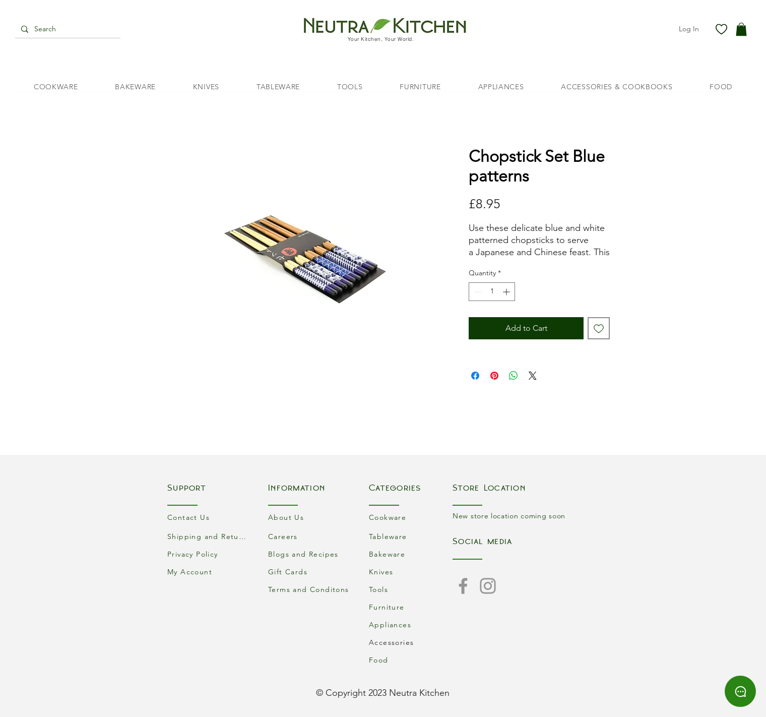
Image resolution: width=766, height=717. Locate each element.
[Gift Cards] (310, 571)
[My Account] (209, 571)
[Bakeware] (411, 554)
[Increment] (507, 292)
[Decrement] (476, 292)
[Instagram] (487, 585)
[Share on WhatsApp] (513, 376)
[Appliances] (411, 624)
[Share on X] (533, 376)
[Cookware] (411, 517)
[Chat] (740, 691)
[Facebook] (463, 585)
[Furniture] (411, 607)
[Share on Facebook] (475, 376)
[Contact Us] (209, 517)
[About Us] (310, 517)
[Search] (66, 29)
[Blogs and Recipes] (310, 554)
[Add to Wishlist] (599, 328)
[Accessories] (411, 642)
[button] (741, 29)
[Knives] (411, 571)
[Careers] (310, 536)
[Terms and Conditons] (310, 589)
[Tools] (411, 589)
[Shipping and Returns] (209, 536)
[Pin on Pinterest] (494, 376)
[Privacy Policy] (209, 554)
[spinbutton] (492, 292)
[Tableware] (411, 536)
